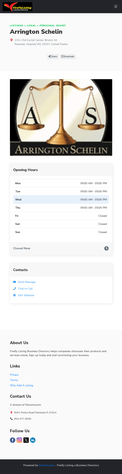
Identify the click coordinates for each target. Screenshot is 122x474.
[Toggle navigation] (115, 6)
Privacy (14, 375)
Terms (14, 380)
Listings (16, 25)
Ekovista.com (46, 465)
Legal (31, 25)
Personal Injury (53, 25)
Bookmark (68, 56)
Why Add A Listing (21, 385)
